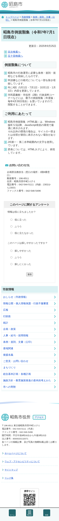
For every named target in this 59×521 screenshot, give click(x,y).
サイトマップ (11, 470)
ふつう (18, 226)
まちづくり (9, 367)
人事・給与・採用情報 (15, 335)
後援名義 (8, 354)
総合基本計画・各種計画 (17, 374)
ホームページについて (16, 453)
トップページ (12, 17)
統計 (5, 322)
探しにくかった (23, 264)
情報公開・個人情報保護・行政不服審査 (25, 303)
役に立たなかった (24, 233)
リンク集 (9, 478)
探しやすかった (23, 250)
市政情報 (26, 17)
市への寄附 (9, 387)
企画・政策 (9, 329)
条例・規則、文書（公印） (18, 342)
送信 (30, 274)
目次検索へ (14, 51)
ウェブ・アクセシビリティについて (22, 461)
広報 (5, 310)
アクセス (39, 417)
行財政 (7, 316)
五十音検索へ (15, 56)
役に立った (20, 219)
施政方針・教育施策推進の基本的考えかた (27, 380)
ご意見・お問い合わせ (15, 361)
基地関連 (8, 348)
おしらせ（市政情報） (15, 297)
